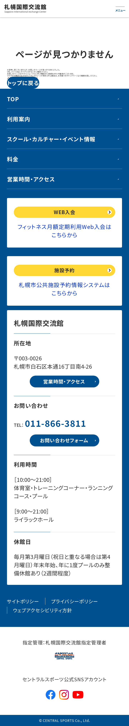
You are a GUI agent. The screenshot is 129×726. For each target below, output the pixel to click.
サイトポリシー (23, 601)
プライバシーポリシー (74, 601)
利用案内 (18, 119)
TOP (13, 99)
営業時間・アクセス (31, 179)
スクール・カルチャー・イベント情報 (51, 139)
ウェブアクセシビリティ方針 (42, 610)
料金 (13, 159)
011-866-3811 (55, 423)
